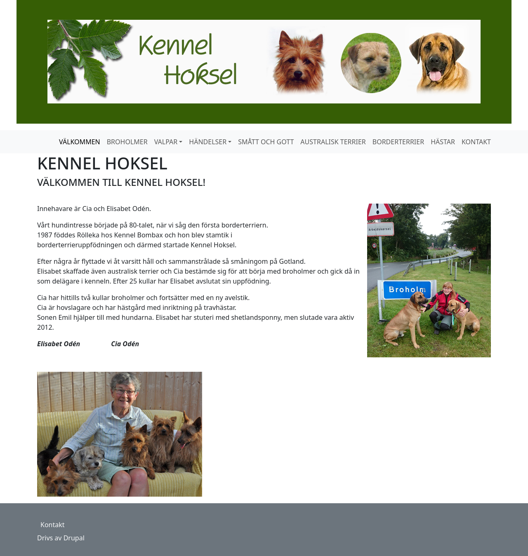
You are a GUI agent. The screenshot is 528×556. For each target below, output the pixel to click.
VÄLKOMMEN (79, 141)
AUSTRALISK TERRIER (332, 141)
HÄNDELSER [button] (207, 141)
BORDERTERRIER (398, 141)
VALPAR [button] (166, 141)
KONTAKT (476, 141)
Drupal (74, 537)
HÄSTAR (443, 141)
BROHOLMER (127, 141)
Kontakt (52, 524)
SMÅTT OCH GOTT (266, 141)
